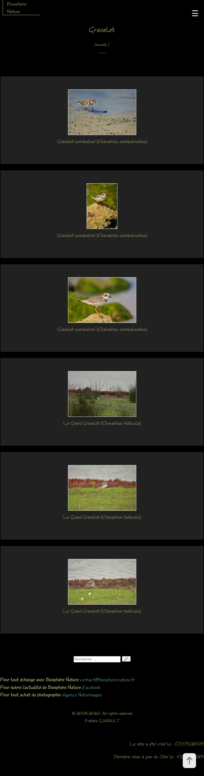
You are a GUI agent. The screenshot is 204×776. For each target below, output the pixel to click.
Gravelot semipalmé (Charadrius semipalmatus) (102, 141)
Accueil (101, 44)
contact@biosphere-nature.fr (107, 679)
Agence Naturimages (82, 694)
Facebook (91, 687)
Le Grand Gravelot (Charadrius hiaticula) (102, 423)
